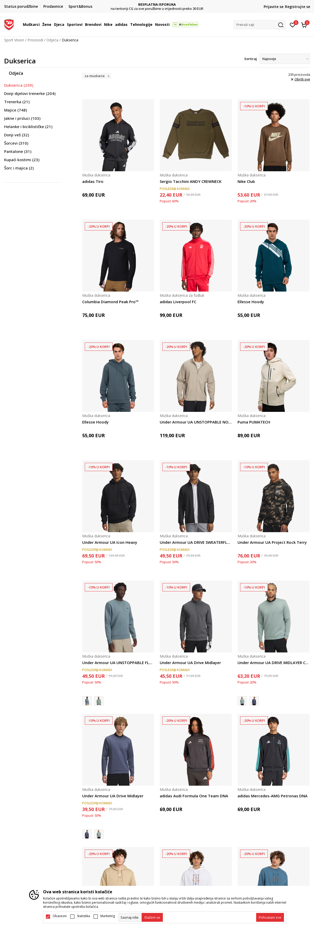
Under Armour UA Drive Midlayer (190, 662)
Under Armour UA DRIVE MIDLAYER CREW (274, 662)
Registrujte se (297, 6)
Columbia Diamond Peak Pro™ (110, 301)
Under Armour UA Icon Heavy (109, 542)
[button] (259, 24)
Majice (15, 110)
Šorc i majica (19, 167)
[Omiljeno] (292, 24)
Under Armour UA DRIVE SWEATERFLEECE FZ (196, 542)
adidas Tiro (92, 181)
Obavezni (60, 916)
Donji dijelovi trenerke (29, 93)
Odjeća (52, 40)
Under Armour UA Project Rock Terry (272, 542)
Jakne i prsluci (22, 118)
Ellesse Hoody (251, 301)
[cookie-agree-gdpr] (152, 917)
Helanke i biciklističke (28, 126)
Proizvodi (35, 40)
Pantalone (17, 151)
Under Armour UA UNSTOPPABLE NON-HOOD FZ (196, 422)
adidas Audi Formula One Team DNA (194, 795)
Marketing (107, 916)
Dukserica (18, 85)
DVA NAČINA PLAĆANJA (157, 4)
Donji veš (16, 134)
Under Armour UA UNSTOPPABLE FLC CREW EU (118, 662)
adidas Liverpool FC (178, 301)
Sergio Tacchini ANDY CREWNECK (190, 181)
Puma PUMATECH (254, 422)
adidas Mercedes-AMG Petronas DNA (273, 795)
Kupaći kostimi (21, 159)
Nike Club (246, 181)
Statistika (83, 916)
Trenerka (17, 101)
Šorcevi (16, 143)
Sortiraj (250, 58)
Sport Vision (14, 40)
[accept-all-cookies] (270, 917)
